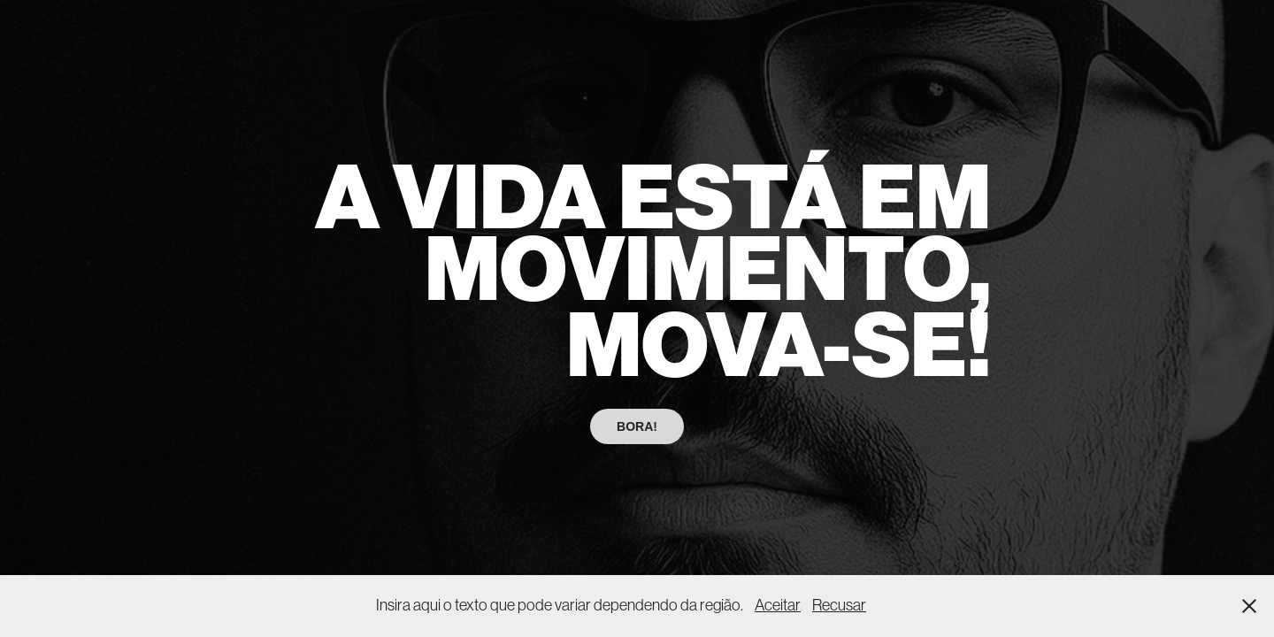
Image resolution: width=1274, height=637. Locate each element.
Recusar (839, 605)
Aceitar (778, 605)
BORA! (637, 426)
